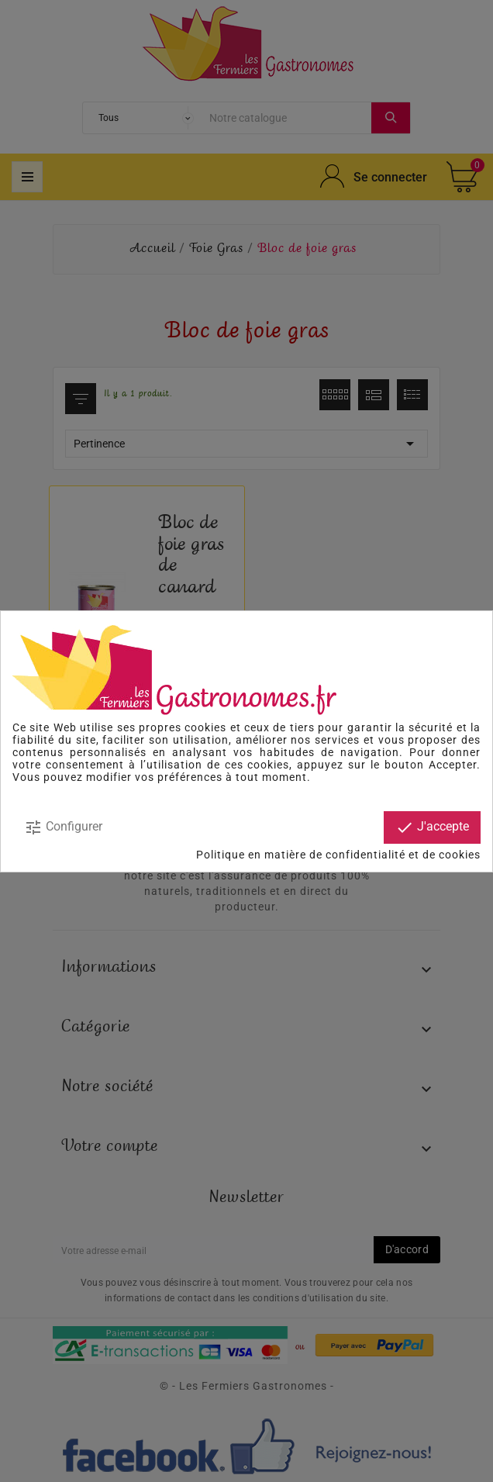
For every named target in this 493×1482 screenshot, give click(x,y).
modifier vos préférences (154, 777)
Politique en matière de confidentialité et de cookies (338, 854)
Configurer (63, 827)
